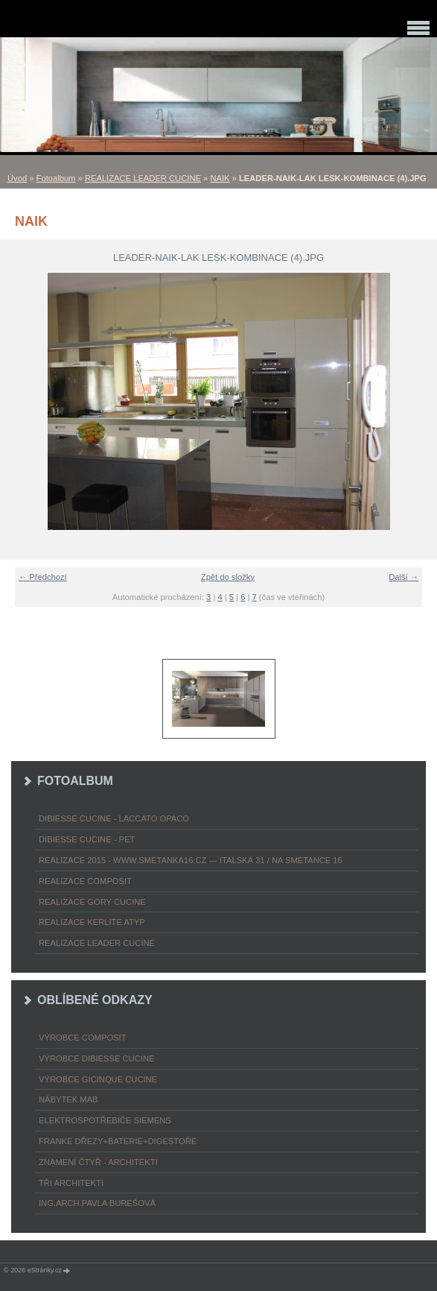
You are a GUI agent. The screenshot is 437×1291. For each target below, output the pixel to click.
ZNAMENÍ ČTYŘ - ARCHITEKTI (98, 1162)
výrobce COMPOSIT (83, 1037)
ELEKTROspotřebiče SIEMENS (105, 1120)
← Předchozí (43, 576)
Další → (403, 576)
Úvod (17, 178)
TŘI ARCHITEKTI (71, 1182)
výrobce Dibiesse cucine (96, 1058)
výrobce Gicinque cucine (98, 1079)
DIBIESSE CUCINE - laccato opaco (114, 818)
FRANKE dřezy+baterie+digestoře (118, 1141)
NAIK (219, 178)
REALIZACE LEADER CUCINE (143, 178)
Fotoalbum (56, 178)
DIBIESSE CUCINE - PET (87, 839)
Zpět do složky (228, 576)
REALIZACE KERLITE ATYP (92, 922)
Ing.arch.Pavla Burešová (97, 1203)
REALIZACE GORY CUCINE (92, 901)
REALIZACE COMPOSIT (85, 881)
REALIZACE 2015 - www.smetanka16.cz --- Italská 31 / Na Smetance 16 (190, 860)
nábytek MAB (68, 1099)
